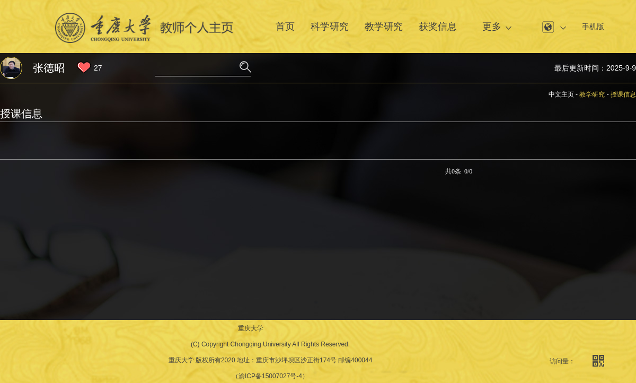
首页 (285, 26)
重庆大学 (250, 328)
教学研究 (384, 26)
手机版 (593, 26)
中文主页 (561, 94)
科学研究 (330, 26)
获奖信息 (438, 26)
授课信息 (623, 94)
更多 (491, 26)
